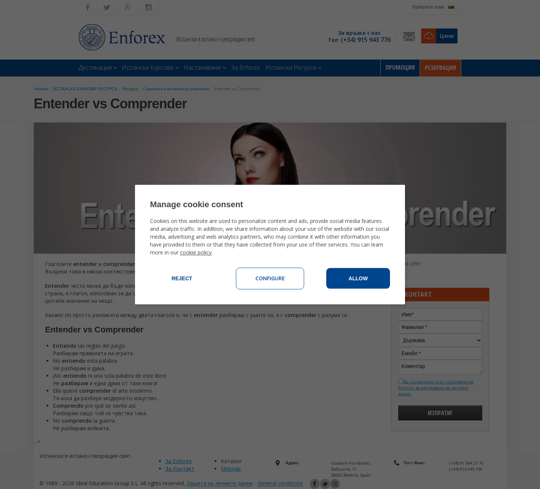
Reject (181, 278)
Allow (358, 278)
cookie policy (196, 252)
